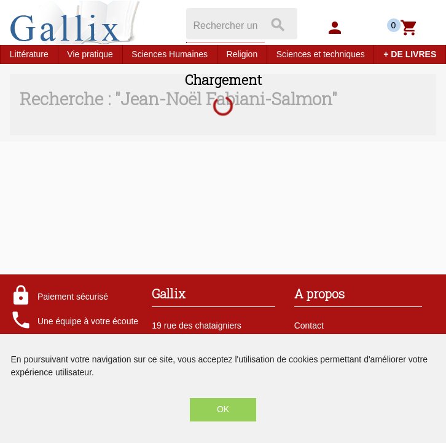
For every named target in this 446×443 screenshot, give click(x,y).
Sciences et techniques (320, 54)
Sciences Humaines (169, 54)
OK (223, 409)
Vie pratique (89, 54)
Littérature (29, 54)
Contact (309, 325)
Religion (242, 54)
